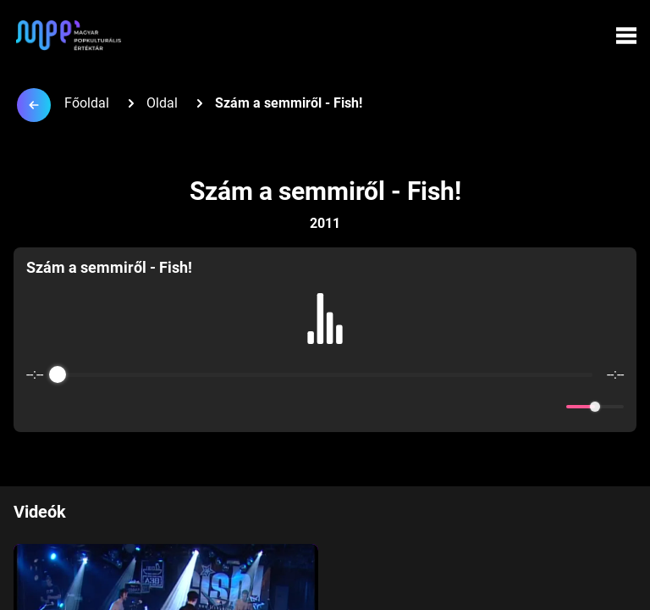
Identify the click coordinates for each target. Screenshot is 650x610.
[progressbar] (325, 374)
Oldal (162, 103)
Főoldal (86, 103)
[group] (325, 339)
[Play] (325, 407)
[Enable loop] (37, 407)
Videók (40, 512)
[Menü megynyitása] (626, 35)
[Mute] (550, 407)
